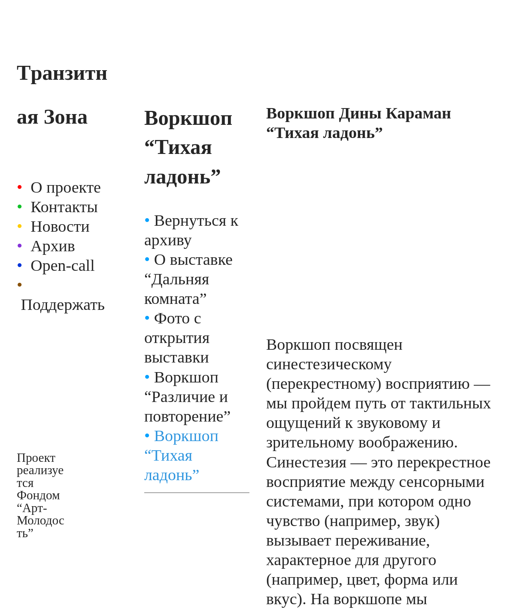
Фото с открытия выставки (177, 337)
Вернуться (190, 220)
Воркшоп (181, 377)
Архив (53, 246)
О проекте (66, 187)
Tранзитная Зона (62, 94)
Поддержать (63, 304)
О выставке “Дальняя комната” (188, 278)
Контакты (64, 207)
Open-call (63, 265)
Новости (60, 226)
